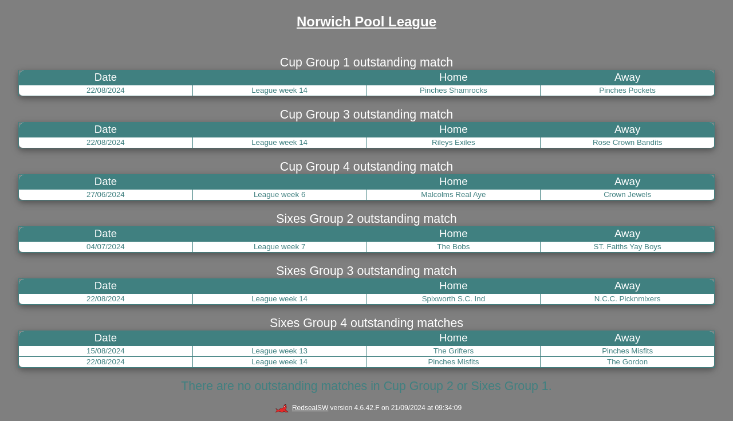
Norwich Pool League (366, 21)
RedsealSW (301, 408)
